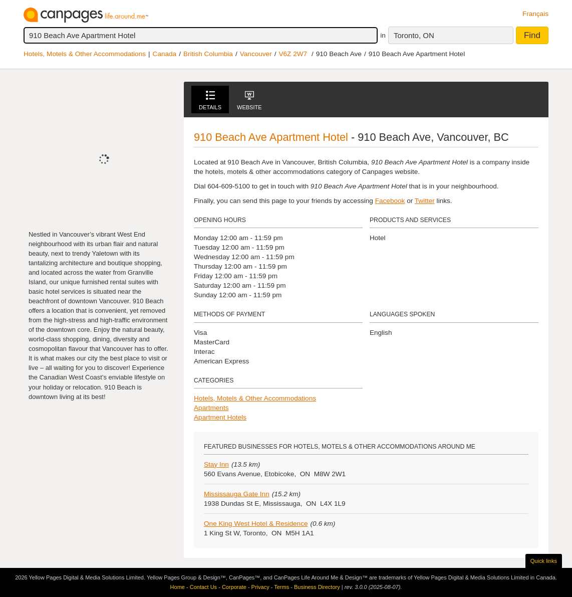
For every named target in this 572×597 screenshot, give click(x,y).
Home (177, 587)
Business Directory (317, 587)
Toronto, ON (414, 35)
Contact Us (203, 587)
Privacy (260, 587)
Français (535, 14)
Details (210, 100)
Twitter (425, 201)
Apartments (211, 408)
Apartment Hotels (220, 417)
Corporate (234, 587)
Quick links (543, 561)
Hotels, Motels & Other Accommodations (85, 54)
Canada (165, 54)
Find (532, 35)
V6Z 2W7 (292, 54)
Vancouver (256, 54)
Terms (281, 587)
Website (249, 100)
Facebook (390, 201)
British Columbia (208, 54)
